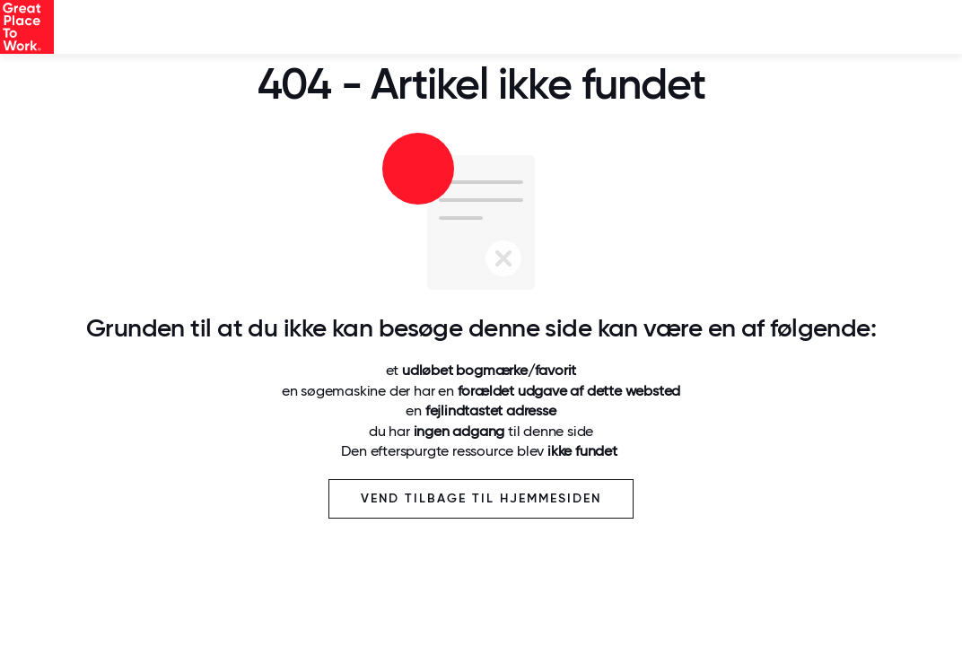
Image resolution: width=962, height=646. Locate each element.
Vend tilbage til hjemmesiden (481, 498)
